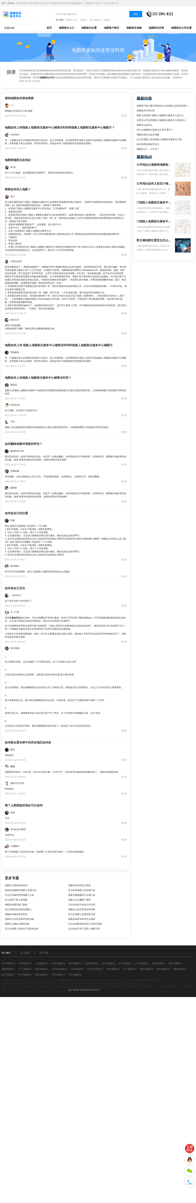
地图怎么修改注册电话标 (17, 924)
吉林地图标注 (77, 969)
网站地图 (137, 983)
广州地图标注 (142, 963)
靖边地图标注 (42, 974)
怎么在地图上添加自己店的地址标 (22, 928)
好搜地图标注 (96, 983)
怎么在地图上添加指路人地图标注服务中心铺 (159, 139)
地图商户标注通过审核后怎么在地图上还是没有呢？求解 (165, 105)
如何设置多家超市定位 (148, 144)
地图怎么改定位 (144, 125)
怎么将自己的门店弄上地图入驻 (84, 928)
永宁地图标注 (75, 974)
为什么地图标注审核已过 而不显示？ (155, 129)
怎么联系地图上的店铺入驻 (81, 890)
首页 (49, 27)
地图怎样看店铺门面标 (16, 904)
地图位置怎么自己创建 (148, 134)
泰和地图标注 (113, 969)
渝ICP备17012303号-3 (56, 990)
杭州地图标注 (75, 963)
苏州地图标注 (58, 963)
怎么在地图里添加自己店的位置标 (85, 924)
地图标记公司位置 (181, 27)
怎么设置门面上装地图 (16, 899)
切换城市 (11, 3)
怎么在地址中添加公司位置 (81, 904)
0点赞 (124, 115)
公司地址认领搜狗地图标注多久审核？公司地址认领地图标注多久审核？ (154, 165)
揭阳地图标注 (180, 969)
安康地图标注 (58, 974)
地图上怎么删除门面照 (79, 899)
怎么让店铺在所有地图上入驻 (19, 895)
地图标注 (83, 20)
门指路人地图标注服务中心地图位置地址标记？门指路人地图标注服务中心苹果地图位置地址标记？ (154, 222)
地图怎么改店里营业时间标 (81, 909)
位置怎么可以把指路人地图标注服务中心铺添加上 (161, 120)
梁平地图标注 (8, 974)
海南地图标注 (42, 969)
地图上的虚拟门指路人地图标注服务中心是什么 (160, 115)
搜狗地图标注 (65, 983)
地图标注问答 (156, 27)
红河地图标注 (25, 974)
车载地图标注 (8, 983)
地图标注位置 (89, 27)
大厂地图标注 (25, 969)
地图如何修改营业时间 (16, 914)
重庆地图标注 (175, 963)
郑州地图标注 (92, 963)
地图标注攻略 (134, 27)
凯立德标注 (125, 983)
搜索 (136, 14)
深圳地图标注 (158, 963)
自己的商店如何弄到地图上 (18, 909)
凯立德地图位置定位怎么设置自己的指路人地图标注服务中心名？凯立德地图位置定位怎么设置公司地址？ (154, 241)
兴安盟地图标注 (59, 969)
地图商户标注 (111, 27)
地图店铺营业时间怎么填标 (81, 919)
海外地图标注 (95, 20)
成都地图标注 (8, 969)
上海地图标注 (42, 963)
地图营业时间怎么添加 (79, 885)
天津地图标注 (25, 963)
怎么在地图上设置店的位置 (81, 914)
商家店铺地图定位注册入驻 (81, 895)
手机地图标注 (34, 983)
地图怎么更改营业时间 (16, 885)
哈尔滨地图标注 (95, 969)
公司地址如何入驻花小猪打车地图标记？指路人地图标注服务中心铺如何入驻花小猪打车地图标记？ (154, 184)
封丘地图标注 (130, 969)
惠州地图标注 (163, 969)
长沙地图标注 (125, 963)
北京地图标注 (8, 963)
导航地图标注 (80, 983)
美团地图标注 (111, 983)
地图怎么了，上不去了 (148, 149)
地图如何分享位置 (146, 110)
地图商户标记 (71, 20)
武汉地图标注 (108, 963)
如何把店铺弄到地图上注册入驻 (20, 890)
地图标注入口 (66, 27)
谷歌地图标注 (50, 983)
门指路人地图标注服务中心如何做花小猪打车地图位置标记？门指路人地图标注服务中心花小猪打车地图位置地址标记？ (154, 203)
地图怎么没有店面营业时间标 (19, 919)
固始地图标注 (146, 969)
